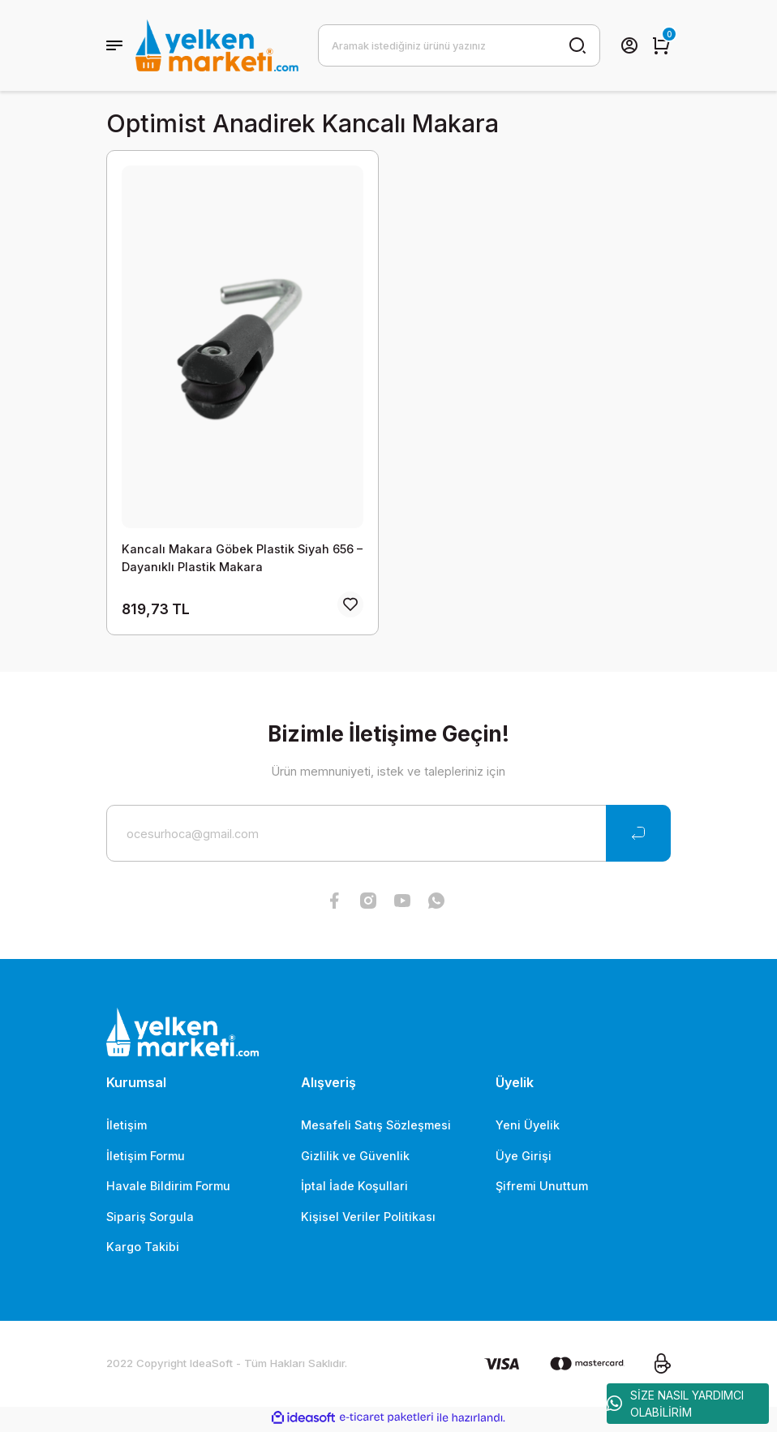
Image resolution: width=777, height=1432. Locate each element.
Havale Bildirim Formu (168, 1188)
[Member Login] (629, 45)
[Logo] (216, 45)
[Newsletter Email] (388, 835)
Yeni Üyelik (528, 1127)
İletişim (126, 1127)
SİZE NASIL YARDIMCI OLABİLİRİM (675, 1403)
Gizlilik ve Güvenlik (355, 1158)
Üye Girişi (524, 1158)
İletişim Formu (145, 1158)
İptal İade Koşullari (354, 1188)
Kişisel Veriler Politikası (368, 1219)
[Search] (459, 45)
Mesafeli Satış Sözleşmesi (376, 1127)
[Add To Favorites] (350, 607)
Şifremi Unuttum (542, 1188)
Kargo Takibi (142, 1249)
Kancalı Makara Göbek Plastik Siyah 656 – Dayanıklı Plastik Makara (242, 558)
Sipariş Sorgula (150, 1219)
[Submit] (638, 835)
